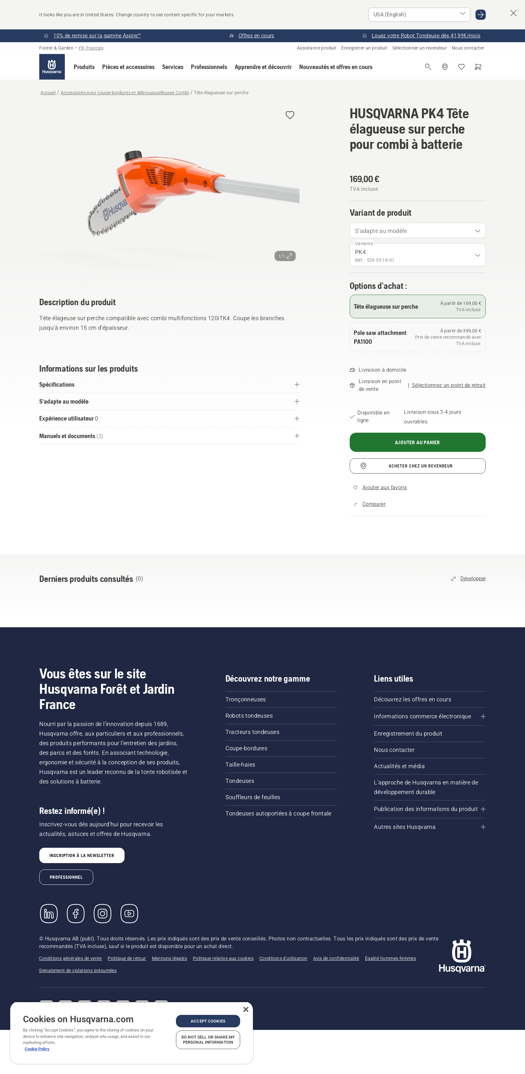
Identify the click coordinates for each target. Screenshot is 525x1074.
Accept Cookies (208, 1021)
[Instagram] (102, 913)
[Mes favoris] (461, 66)
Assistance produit (316, 47)
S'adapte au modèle (381, 231)
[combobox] (418, 230)
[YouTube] (129, 913)
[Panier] (478, 66)
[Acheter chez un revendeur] (445, 66)
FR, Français (91, 47)
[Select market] (419, 15)
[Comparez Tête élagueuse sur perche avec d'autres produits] (369, 504)
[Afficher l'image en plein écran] (169, 192)
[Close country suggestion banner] (513, 13)
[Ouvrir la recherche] (428, 66)
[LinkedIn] (48, 913)
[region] (131, 1032)
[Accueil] (52, 67)
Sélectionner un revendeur (419, 47)
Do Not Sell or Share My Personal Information (208, 1040)
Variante (364, 243)
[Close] (245, 1009)
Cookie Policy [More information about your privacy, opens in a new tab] (37, 1049)
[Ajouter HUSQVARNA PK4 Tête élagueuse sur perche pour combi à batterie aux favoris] (290, 115)
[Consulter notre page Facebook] (75, 913)
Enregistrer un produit (364, 47)
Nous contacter (468, 47)
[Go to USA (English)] (481, 15)
